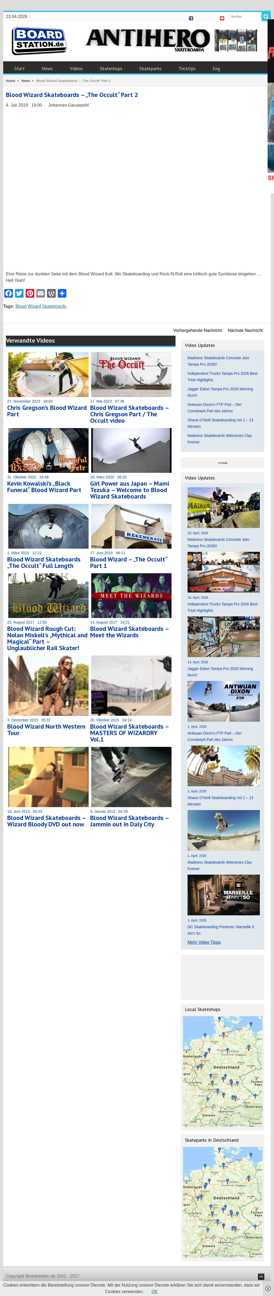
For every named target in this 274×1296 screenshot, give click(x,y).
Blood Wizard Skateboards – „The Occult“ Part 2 (72, 95)
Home (10, 81)
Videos (76, 69)
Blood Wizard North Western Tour (46, 729)
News (47, 69)
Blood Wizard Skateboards (41, 306)
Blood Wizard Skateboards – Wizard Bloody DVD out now (46, 821)
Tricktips (187, 69)
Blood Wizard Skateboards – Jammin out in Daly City (129, 821)
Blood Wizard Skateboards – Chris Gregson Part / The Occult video (129, 414)
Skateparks (150, 69)
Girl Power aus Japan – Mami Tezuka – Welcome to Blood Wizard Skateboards (129, 489)
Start (19, 69)
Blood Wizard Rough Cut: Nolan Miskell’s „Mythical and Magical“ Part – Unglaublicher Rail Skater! (47, 638)
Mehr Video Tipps (204, 942)
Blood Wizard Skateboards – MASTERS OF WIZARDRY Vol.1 (129, 732)
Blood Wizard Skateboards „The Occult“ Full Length (44, 562)
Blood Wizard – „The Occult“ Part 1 (128, 562)
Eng (216, 69)
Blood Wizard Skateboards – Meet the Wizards (129, 631)
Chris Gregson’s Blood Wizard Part (47, 410)
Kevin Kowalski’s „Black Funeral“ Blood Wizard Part (44, 486)
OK (154, 1291)
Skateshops (111, 69)
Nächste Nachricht (245, 330)
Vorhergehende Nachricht (197, 330)
